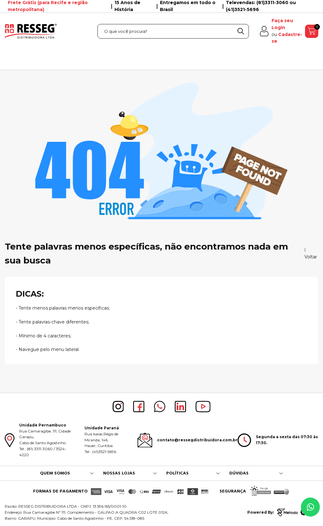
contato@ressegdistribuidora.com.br (197, 440)
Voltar (310, 254)
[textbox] (173, 31)
